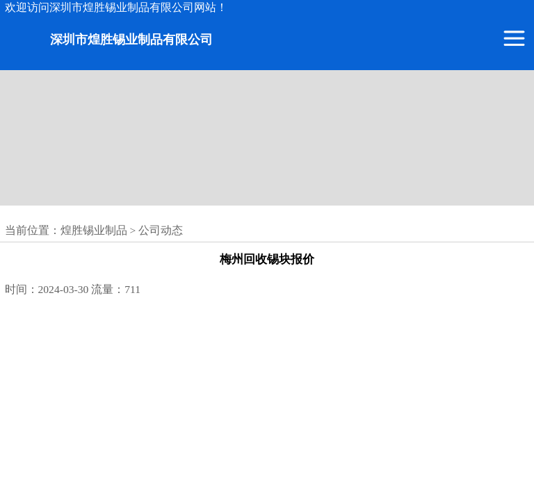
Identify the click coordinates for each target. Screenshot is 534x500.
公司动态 (160, 230)
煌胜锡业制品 (93, 230)
